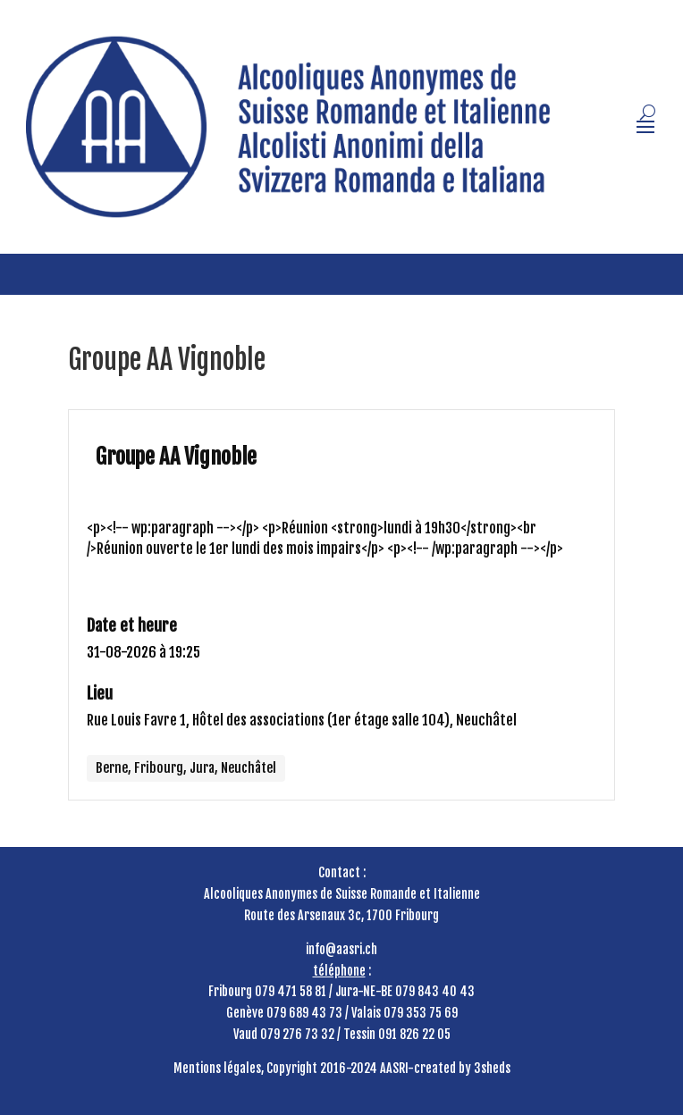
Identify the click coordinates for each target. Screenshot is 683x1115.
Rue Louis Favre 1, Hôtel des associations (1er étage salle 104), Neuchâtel (302, 720)
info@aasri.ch (341, 949)
